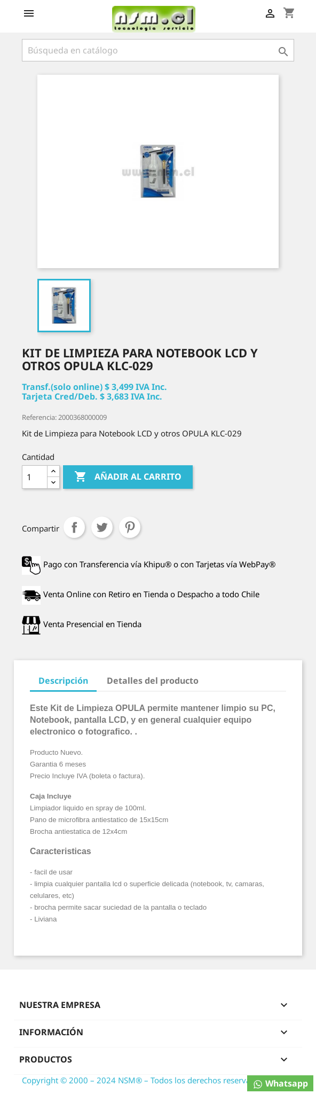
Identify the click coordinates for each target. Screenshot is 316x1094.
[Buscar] (158, 50)
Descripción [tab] (63, 680)
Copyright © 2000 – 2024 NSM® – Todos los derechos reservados (143, 1080)
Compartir (74, 527)
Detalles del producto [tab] (153, 680)
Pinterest (129, 527)
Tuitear (102, 527)
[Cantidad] (35, 477)
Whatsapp (280, 1083)
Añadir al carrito (127, 477)
